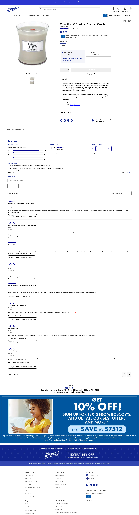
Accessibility (58, 506)
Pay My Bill (89, 500)
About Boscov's (59, 475)
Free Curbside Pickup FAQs (32, 487)
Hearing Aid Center (60, 484)
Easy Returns (28, 484)
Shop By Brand (29, 507)
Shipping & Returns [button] (66, 112)
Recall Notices (29, 494)
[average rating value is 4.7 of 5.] (65, 29)
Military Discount (29, 513)
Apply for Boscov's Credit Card (94, 493)
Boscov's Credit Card (111, 15)
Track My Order (127, 15)
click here (82, 392)
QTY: (62, 67)
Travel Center (59, 478)
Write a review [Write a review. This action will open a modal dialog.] (79, 28)
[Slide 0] (31, 80)
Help (113, 9)
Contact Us (28, 478)
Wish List (98, 74)
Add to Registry (88, 74)
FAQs (26, 491)
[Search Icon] (40, 9)
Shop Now (84, 2)
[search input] (69, 9)
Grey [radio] (63, 45)
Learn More (73, 37)
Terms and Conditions (61, 503)
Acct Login (125, 9)
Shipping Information (31, 481)
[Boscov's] (13, 9)
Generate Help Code (30, 497)
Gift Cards (27, 504)
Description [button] (64, 79)
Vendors (57, 487)
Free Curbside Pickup (31, 510)
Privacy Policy (59, 509)
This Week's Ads (33, 15)
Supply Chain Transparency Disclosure (66, 512)
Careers (57, 491)
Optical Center (59, 481)
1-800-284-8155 (99, 121)
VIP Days (46, 15)
